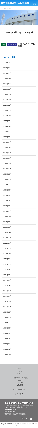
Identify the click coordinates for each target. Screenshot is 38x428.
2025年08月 (7, 94)
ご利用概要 (20, 385)
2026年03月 (7, 68)
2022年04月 (7, 259)
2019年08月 (7, 328)
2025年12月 (7, 73)
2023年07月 (7, 195)
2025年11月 (7, 78)
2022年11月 (7, 222)
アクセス (19, 394)
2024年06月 (7, 153)
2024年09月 (7, 137)
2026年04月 (7, 62)
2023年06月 (7, 200)
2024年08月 (7, 142)
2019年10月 (7, 317)
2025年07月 (7, 100)
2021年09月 (7, 280)
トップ (2, 8)
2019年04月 (7, 349)
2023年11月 (7, 174)
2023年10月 (7, 179)
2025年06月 (7, 105)
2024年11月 (7, 126)
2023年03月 (7, 216)
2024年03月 (7, 169)
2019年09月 (7, 322)
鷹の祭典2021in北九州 (18, 45)
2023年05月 (7, 211)
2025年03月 (7, 121)
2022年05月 (7, 253)
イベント (20, 373)
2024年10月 (7, 131)
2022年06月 (7, 248)
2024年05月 (7, 158)
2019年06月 (7, 338)
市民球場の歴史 (19, 389)
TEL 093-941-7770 (10, 409)
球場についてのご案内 (19, 378)
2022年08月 (7, 238)
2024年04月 (7, 163)
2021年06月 (7, 296)
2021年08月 (7, 285)
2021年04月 (7, 301)
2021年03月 (7, 307)
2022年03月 (7, 264)
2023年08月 (7, 190)
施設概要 (20, 380)
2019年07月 (7, 333)
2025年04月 (7, 115)
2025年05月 (7, 110)
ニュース (20, 371)
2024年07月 (7, 147)
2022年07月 (7, 243)
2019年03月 (7, 354)
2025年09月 (7, 89)
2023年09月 (7, 184)
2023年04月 (7, 206)
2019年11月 (7, 312)
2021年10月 (7, 275)
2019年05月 (7, 344)
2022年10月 (7, 227)
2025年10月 (7, 84)
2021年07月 (7, 291)
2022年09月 (7, 232)
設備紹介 (20, 382)
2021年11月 (7, 269)
